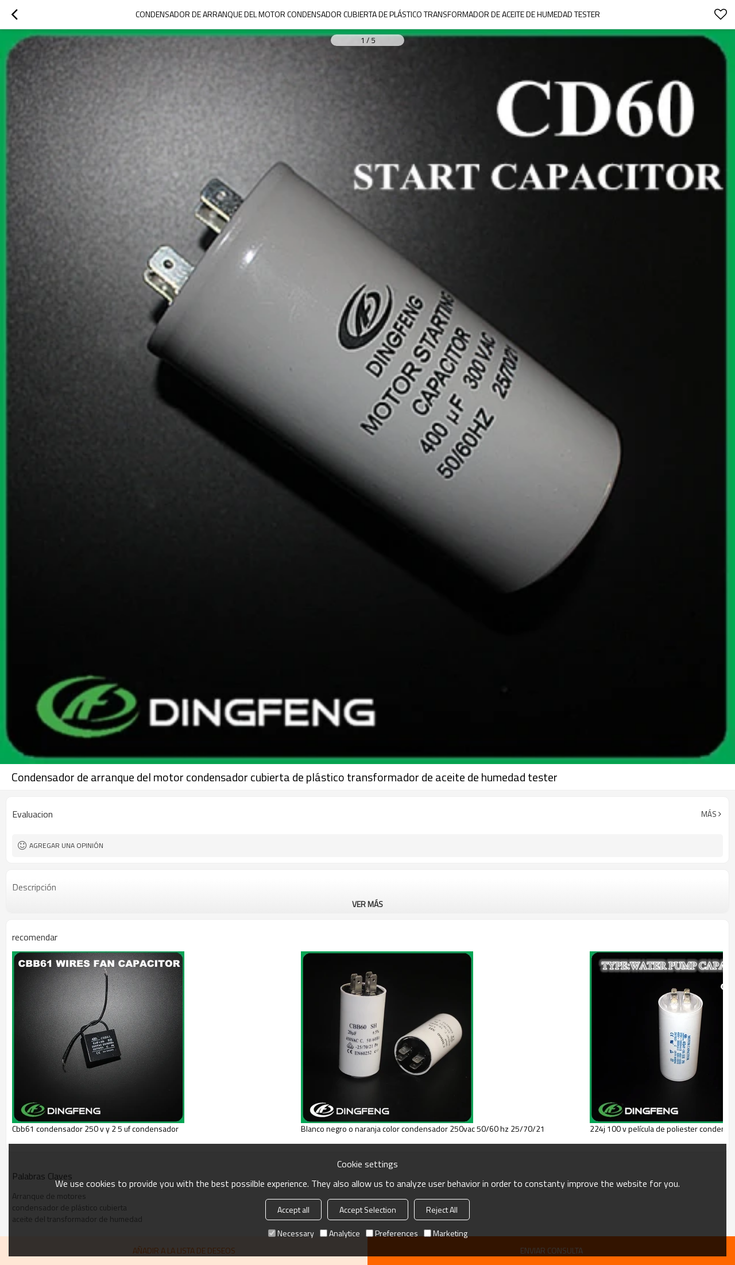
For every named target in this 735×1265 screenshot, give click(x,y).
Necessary (291, 1233)
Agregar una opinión (66, 845)
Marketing (445, 1233)
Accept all (293, 1210)
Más (709, 814)
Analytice (340, 1233)
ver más (367, 904)
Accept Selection (367, 1210)
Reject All (442, 1210)
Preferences (392, 1233)
